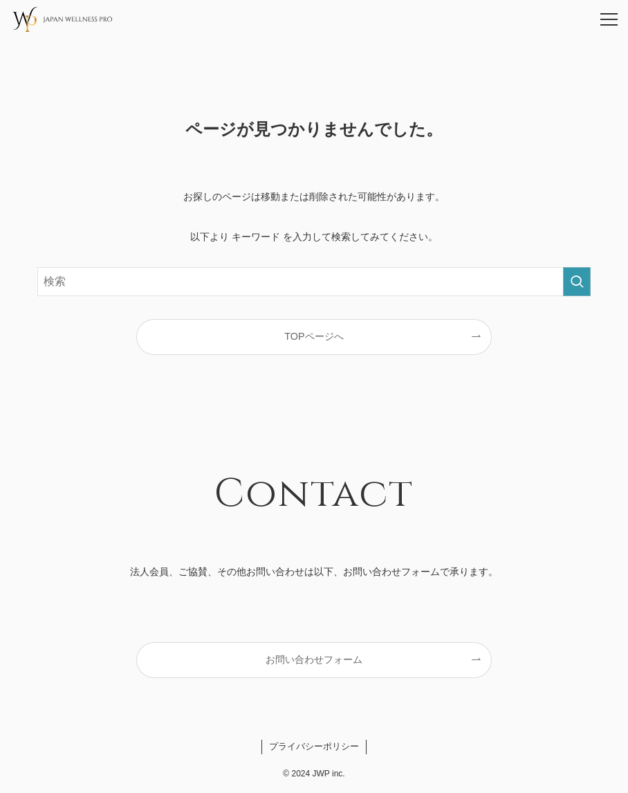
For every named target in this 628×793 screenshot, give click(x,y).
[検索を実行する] (577, 281)
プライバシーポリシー (314, 746)
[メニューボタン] (609, 19)
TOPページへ (313, 336)
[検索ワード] (313, 281)
